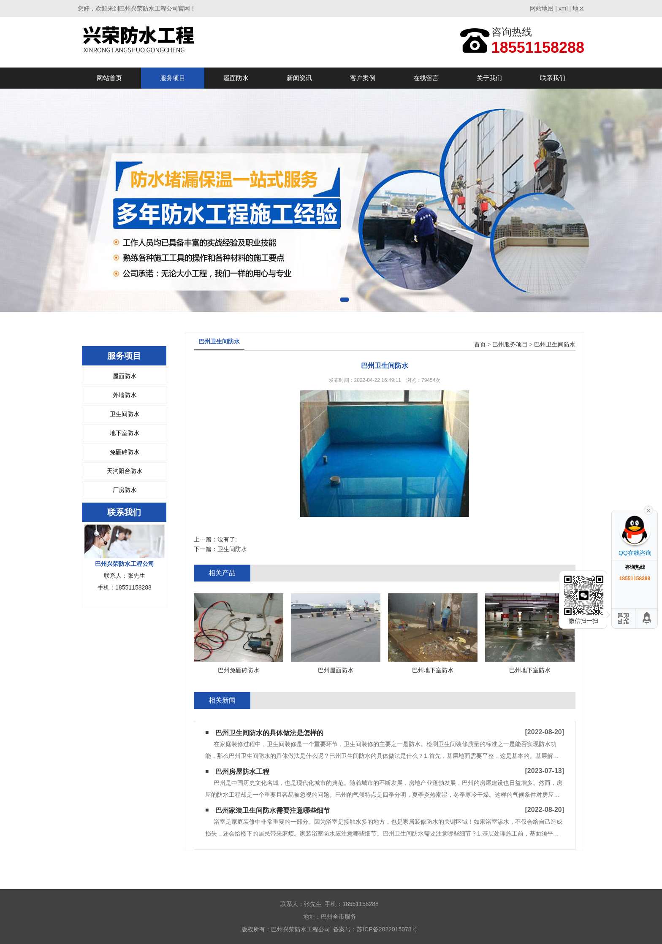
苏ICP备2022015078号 (387, 929)
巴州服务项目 (510, 344)
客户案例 (362, 77)
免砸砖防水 (124, 452)
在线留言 (426, 77)
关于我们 (489, 77)
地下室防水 (124, 433)
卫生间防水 (124, 414)
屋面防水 (236, 77)
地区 (578, 8)
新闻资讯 (299, 77)
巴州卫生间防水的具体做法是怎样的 (269, 732)
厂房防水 (124, 490)
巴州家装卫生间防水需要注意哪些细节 (272, 810)
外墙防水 (124, 395)
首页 (480, 344)
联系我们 (552, 77)
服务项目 (172, 77)
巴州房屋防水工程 (242, 771)
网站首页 (109, 77)
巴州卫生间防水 (554, 344)
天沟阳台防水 (124, 471)
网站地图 (541, 8)
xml (563, 8)
